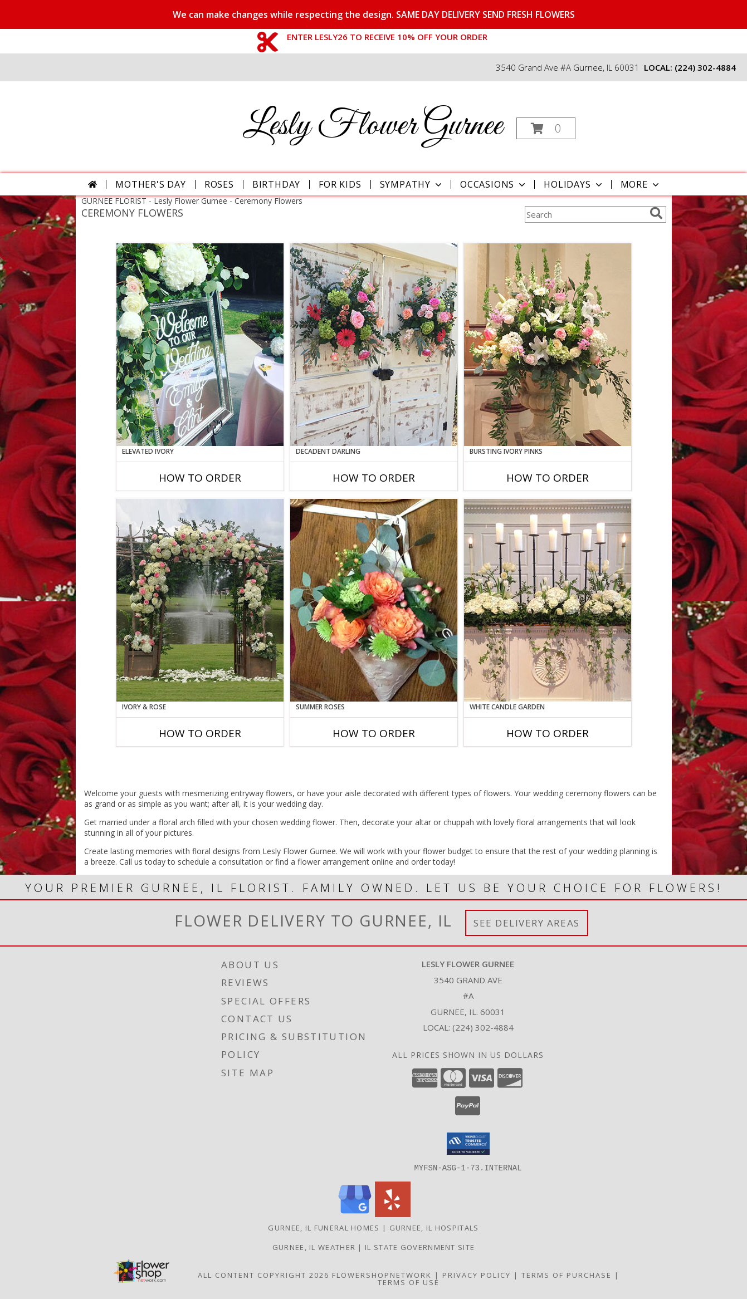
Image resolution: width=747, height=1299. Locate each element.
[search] (656, 213)
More (641, 184)
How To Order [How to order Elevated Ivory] (200, 477)
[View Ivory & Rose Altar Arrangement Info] (200, 600)
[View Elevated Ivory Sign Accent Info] (200, 344)
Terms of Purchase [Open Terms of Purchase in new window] (566, 1274)
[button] (545, 128)
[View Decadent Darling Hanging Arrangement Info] (373, 344)
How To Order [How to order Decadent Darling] (374, 477)
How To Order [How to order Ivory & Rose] (200, 733)
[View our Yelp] (393, 1213)
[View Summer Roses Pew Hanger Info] (373, 600)
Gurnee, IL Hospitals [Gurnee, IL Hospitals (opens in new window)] (434, 1227)
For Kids (340, 184)
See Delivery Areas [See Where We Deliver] (526, 922)
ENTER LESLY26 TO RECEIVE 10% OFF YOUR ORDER (387, 36)
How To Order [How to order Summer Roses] (374, 733)
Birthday (276, 184)
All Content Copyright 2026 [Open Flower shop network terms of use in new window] (263, 1274)
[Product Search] (585, 214)
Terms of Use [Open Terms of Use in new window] (409, 1282)
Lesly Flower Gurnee (372, 126)
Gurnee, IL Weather (313, 1247)
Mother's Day (150, 184)
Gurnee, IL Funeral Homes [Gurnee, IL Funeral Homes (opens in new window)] (323, 1227)
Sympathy (412, 184)
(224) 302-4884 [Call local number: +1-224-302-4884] (705, 67)
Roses (219, 184)
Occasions (494, 184)
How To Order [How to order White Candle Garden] (547, 733)
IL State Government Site (420, 1247)
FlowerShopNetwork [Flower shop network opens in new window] (382, 1274)
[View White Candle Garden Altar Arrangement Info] (547, 600)
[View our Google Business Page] (355, 1213)
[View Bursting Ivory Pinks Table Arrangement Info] (547, 344)
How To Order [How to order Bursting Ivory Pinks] (547, 477)
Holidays (574, 184)
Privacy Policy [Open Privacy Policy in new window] (476, 1274)
